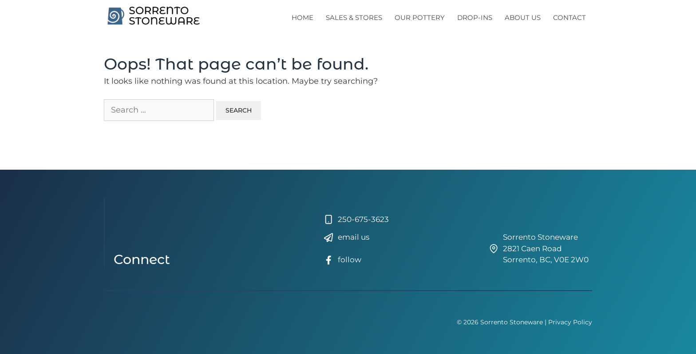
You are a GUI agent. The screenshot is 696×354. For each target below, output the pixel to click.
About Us (523, 17)
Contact (569, 17)
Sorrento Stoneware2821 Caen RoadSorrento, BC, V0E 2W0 (546, 248)
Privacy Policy (570, 322)
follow (349, 259)
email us (353, 237)
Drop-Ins (474, 17)
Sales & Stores (354, 17)
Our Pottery (420, 17)
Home (302, 17)
